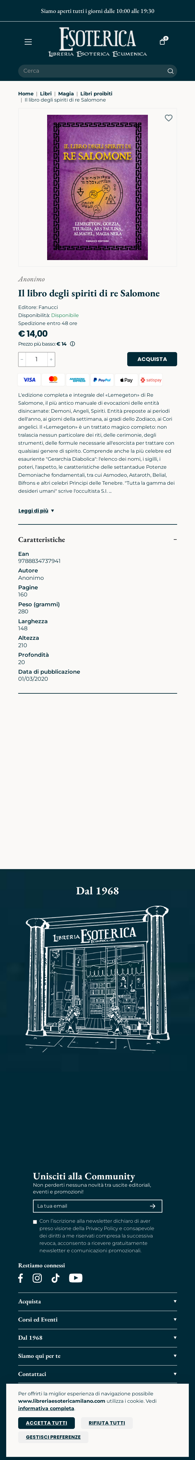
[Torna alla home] (97, 42)
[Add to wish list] (169, 118)
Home (26, 94)
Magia (66, 94)
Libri (46, 94)
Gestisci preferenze (53, 1437)
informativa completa (46, 1408)
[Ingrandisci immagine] (21, 111)
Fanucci (48, 307)
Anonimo (31, 278)
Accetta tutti (46, 1422)
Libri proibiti (96, 94)
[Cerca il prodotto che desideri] (91, 71)
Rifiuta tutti (107, 1422)
